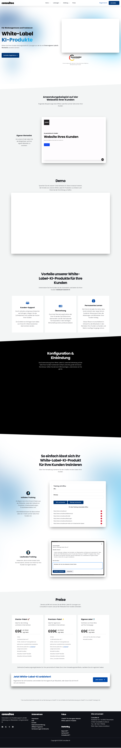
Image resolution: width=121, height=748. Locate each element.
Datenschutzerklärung (39, 725)
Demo (48, 3)
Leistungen (57, 3)
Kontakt (34, 723)
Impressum (35, 718)
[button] (50, 3)
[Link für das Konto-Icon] (103, 3)
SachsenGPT (65, 733)
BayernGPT (64, 731)
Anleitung (66, 3)
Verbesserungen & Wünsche (40, 729)
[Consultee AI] (8, 3)
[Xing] (9, 727)
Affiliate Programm (37, 727)
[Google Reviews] (6, 727)
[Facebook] (2, 727)
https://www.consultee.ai (102, 726)
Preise (73, 3)
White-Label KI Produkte (69, 720)
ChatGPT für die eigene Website (71, 718)
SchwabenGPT (65, 735)
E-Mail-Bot (32, 646)
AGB (33, 720)
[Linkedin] (13, 727)
